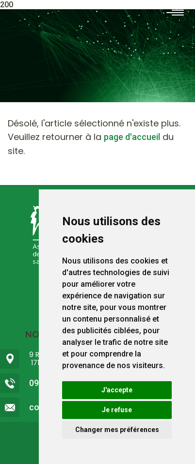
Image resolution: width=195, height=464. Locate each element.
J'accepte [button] (116, 390)
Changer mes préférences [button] (117, 429)
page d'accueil (132, 137)
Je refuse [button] (117, 410)
